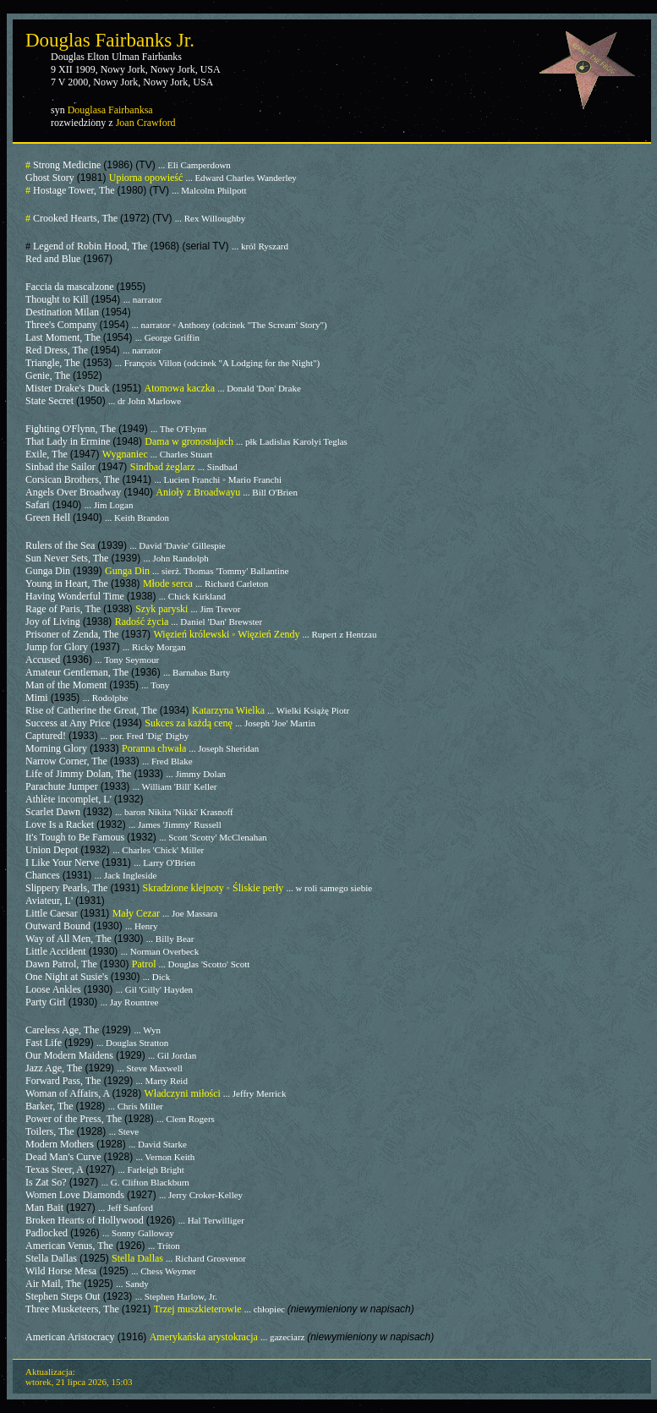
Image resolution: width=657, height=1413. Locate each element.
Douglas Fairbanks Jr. (109, 40)
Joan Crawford (146, 123)
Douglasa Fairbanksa (110, 110)
